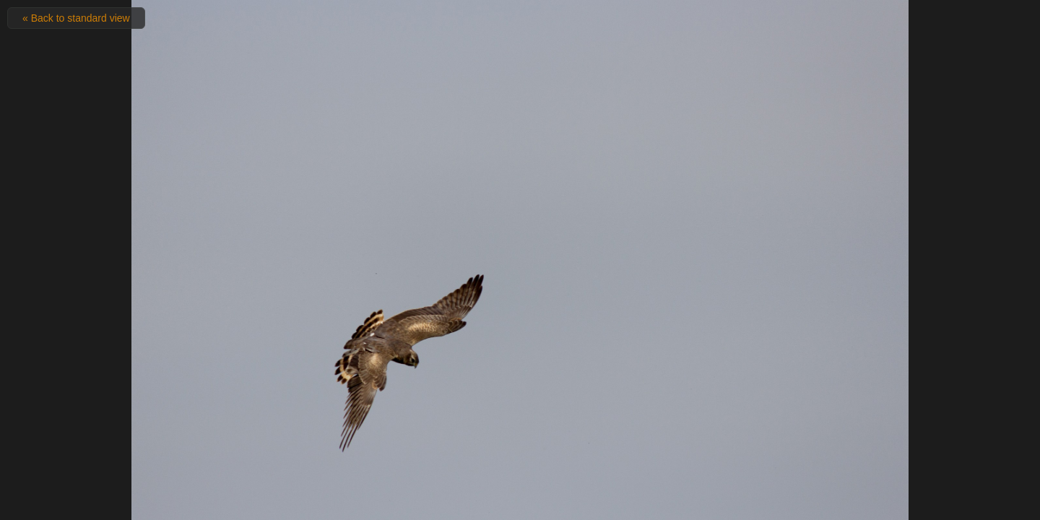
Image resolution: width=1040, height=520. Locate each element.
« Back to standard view (76, 18)
